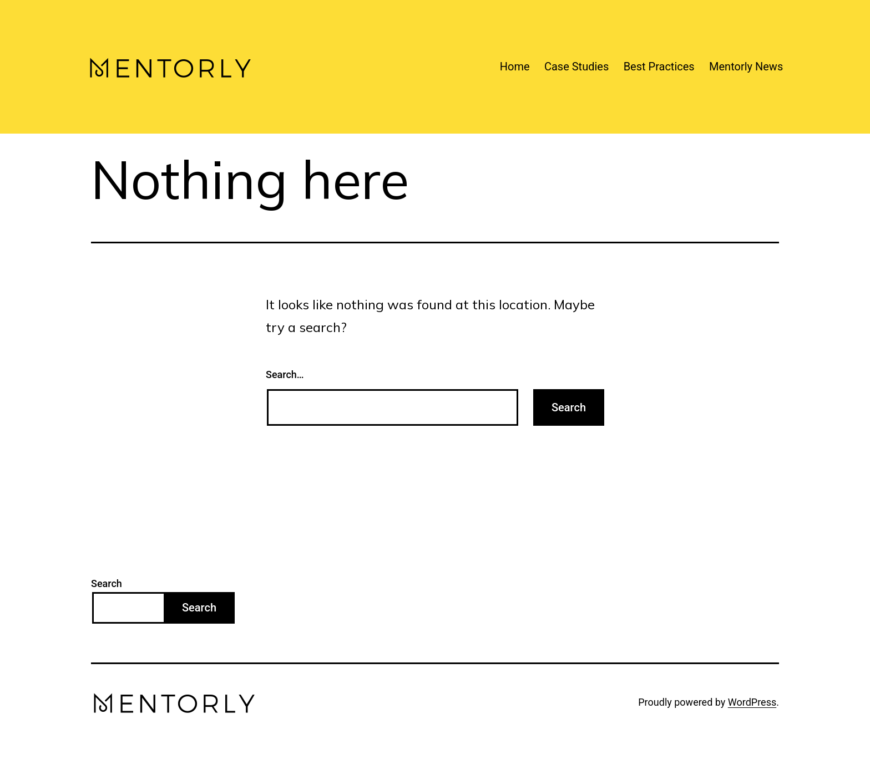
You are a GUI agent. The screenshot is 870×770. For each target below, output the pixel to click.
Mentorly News (746, 66)
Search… (285, 374)
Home (515, 66)
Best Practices (659, 66)
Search (106, 583)
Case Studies (576, 66)
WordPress (752, 702)
